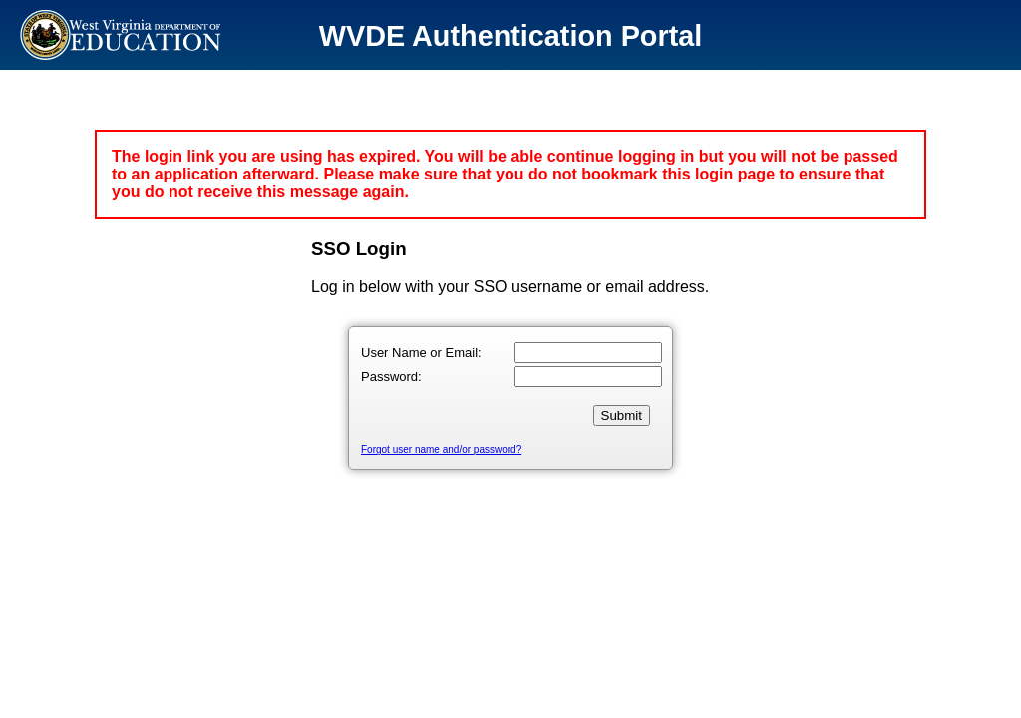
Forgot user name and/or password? (441, 449)
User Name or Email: (421, 352)
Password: (391, 376)
